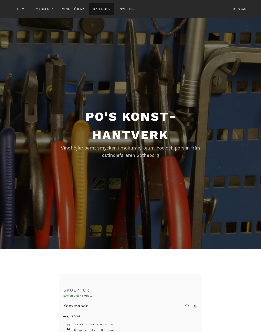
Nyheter (127, 9)
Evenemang (71, 295)
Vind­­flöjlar (73, 9)
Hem (20, 9)
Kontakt (240, 9)
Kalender (101, 9)
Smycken (42, 9)
